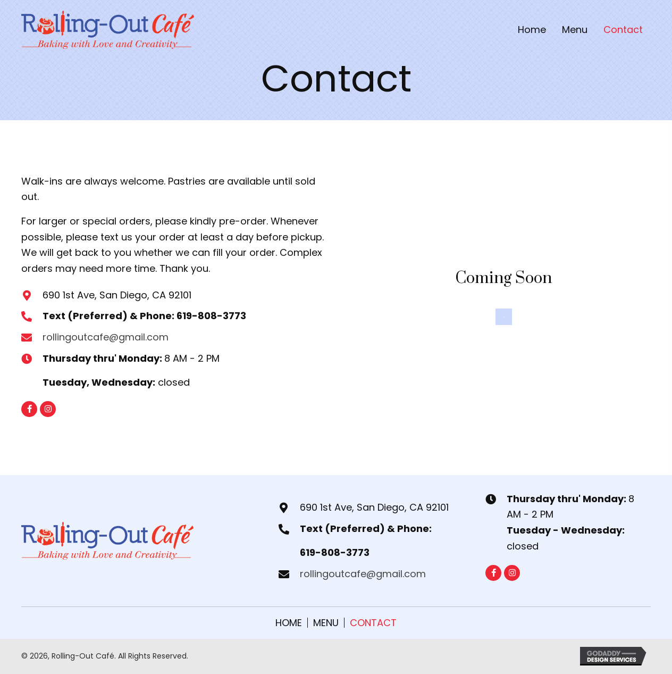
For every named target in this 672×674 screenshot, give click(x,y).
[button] (29, 409)
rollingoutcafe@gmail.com (106, 337)
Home (288, 623)
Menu (326, 623)
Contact (373, 623)
